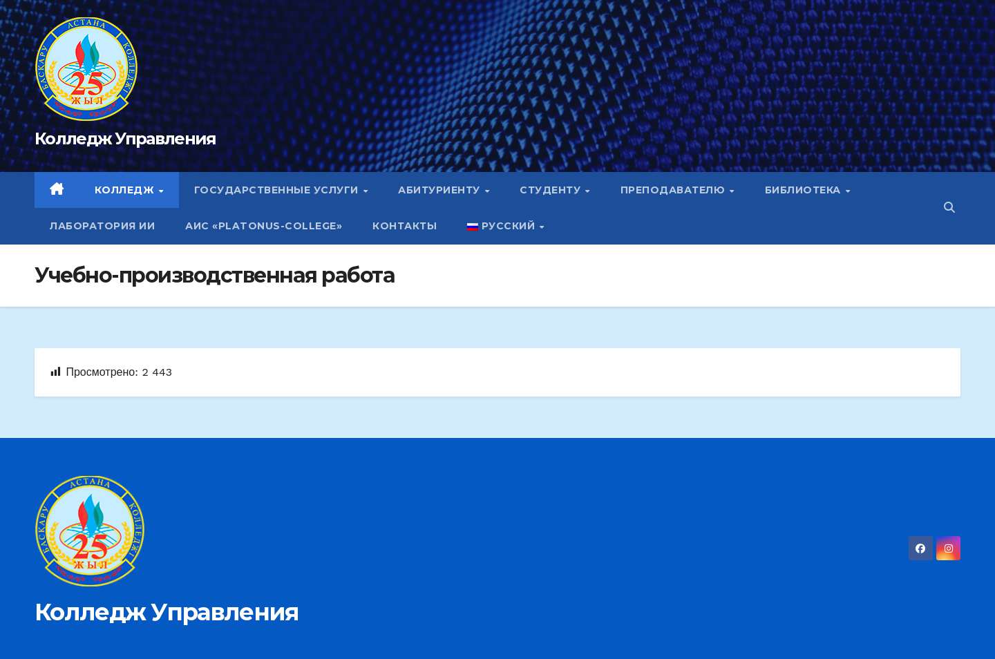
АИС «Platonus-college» (263, 226)
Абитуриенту (440, 190)
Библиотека (804, 190)
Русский (502, 226)
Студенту (552, 190)
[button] (949, 207)
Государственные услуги (278, 190)
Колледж (126, 190)
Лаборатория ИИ (102, 226)
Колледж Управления (125, 138)
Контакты (404, 226)
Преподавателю (674, 190)
